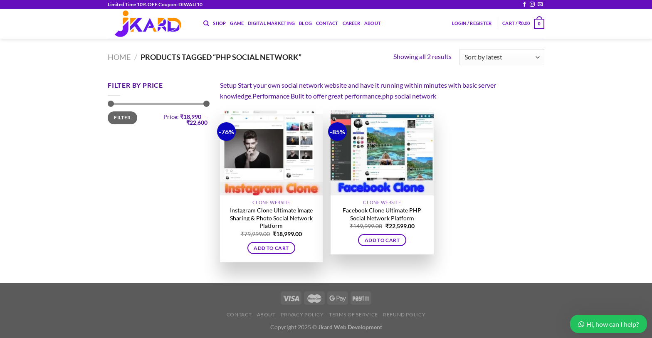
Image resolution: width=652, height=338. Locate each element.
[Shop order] (501, 57)
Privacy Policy (302, 314)
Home (119, 57)
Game (237, 23)
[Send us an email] (540, 4)
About (372, 23)
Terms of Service (353, 314)
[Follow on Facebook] (524, 4)
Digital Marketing (271, 23)
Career (351, 23)
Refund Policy (404, 314)
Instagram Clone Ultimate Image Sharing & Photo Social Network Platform (271, 218)
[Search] (206, 23)
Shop (219, 23)
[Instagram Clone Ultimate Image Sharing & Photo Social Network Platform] (271, 152)
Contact (327, 23)
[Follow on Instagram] (532, 4)
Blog (305, 23)
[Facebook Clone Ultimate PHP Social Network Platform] (382, 152)
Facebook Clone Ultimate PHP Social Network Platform (382, 214)
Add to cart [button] (271, 248)
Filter (122, 117)
